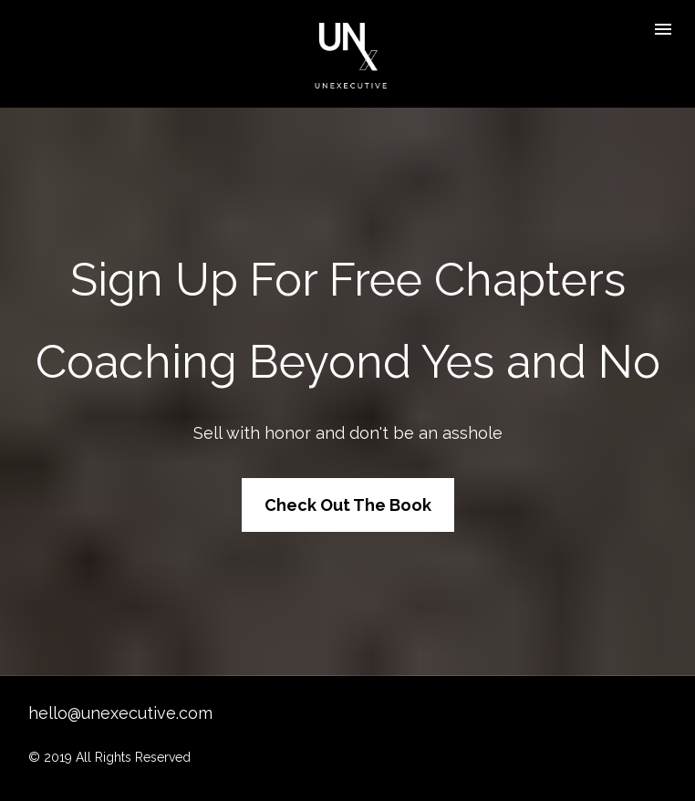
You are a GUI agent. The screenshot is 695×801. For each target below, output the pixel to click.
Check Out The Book (348, 495)
